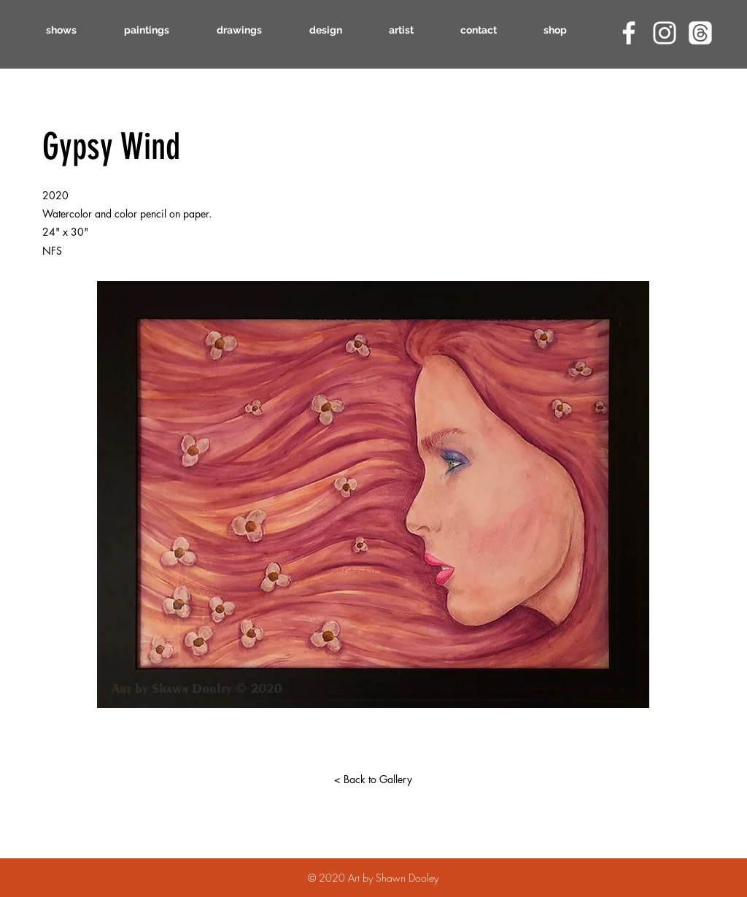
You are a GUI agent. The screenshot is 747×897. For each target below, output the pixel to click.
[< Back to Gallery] (373, 779)
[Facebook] (629, 33)
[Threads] (700, 33)
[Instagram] (664, 33)
